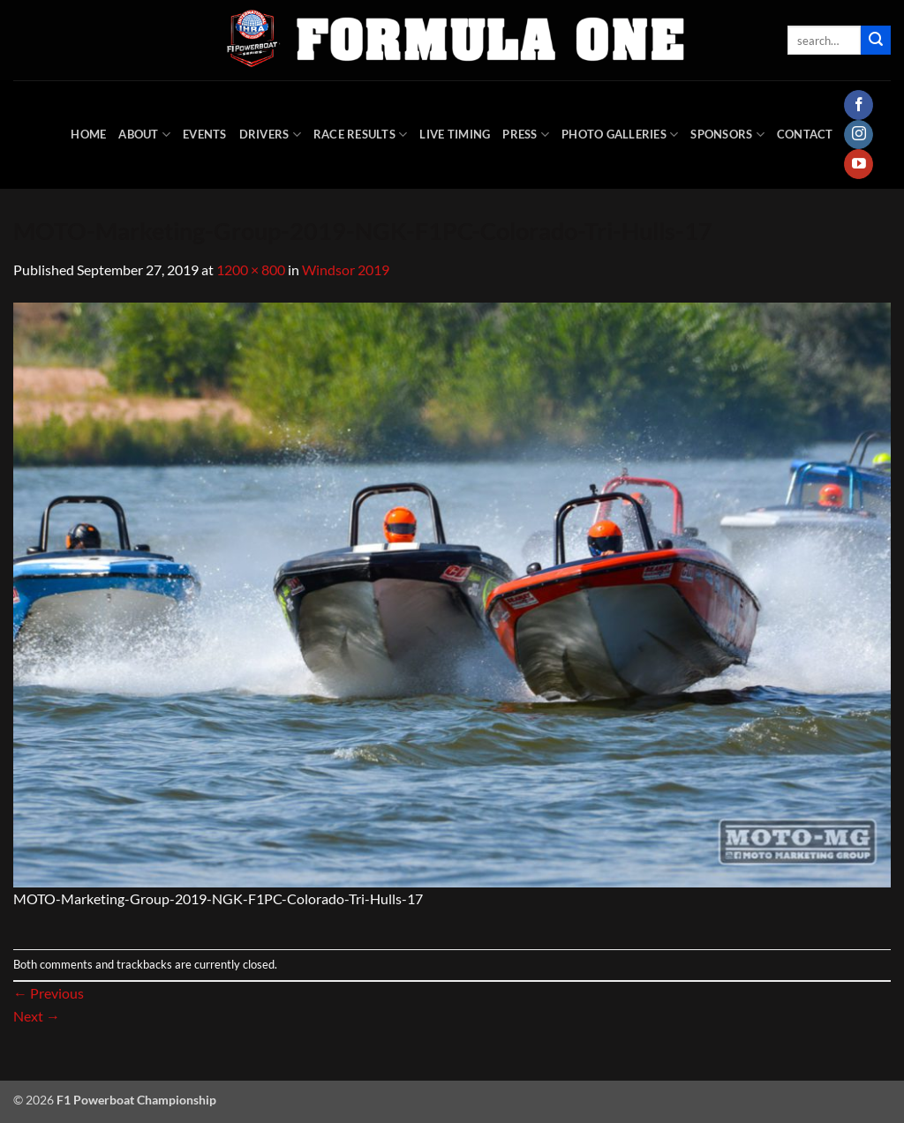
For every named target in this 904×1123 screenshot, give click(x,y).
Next (36, 1015)
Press (525, 134)
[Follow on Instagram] (858, 135)
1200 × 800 (250, 269)
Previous (48, 992)
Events (205, 134)
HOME (88, 134)
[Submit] (876, 41)
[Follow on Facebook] (858, 105)
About (144, 134)
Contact (805, 134)
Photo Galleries (619, 134)
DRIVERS (270, 134)
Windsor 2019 (345, 269)
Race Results (360, 134)
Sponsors (727, 134)
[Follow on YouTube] (858, 164)
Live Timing (454, 134)
